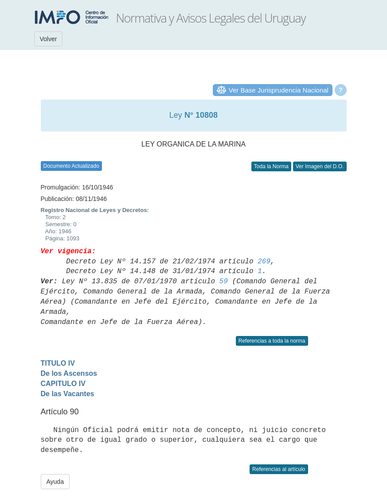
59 (223, 282)
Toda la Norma (271, 166)
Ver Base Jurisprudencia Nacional (278, 90)
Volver (48, 38)
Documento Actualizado (71, 166)
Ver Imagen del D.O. (320, 166)
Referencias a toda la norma (271, 341)
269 (264, 262)
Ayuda (55, 481)
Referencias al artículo (278, 469)
